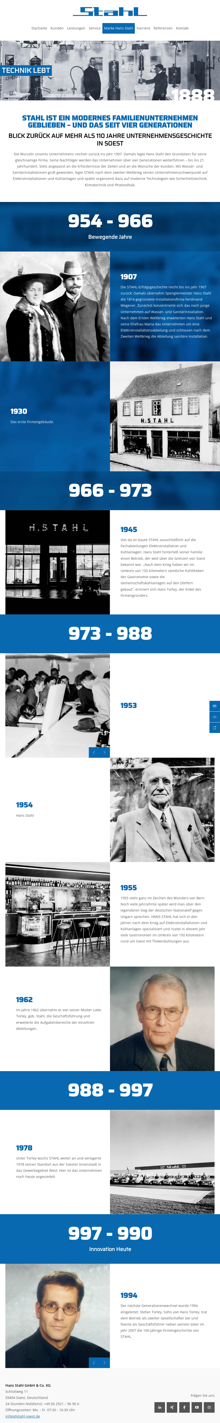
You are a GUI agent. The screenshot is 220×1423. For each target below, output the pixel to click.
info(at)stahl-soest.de (22, 1416)
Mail (214, 706)
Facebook (184, 1407)
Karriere (214, 727)
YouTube (197, 1407)
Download (214, 717)
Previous (71, 752)
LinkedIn (159, 1407)
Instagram (209, 1407)
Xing (172, 1407)
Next (82, 752)
